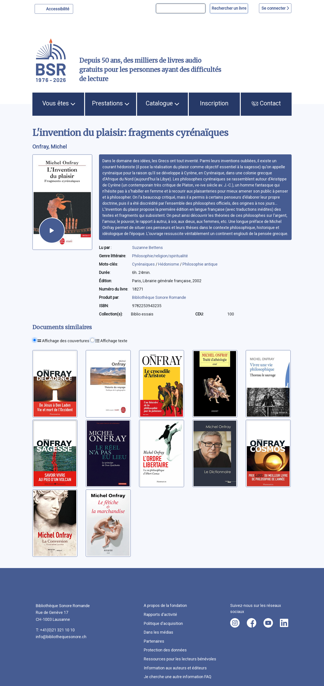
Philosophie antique (200, 264)
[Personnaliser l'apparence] (53, 9)
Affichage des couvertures (63, 340)
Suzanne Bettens (147, 247)
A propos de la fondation (165, 605)
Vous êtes (58, 103)
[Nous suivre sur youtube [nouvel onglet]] (268, 623)
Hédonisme (169, 264)
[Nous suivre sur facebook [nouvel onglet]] (251, 623)
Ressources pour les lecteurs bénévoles (180, 659)
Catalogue (162, 103)
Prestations (110, 103)
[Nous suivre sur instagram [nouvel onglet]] (235, 623)
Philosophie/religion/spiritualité (160, 255)
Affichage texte (111, 340)
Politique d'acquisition (163, 623)
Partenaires (154, 641)
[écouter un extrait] (52, 230)
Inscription (214, 103)
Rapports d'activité (160, 614)
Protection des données (165, 650)
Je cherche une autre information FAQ (177, 676)
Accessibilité (58, 8)
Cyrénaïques (144, 264)
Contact (266, 103)
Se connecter (275, 8)
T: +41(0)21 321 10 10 (55, 630)
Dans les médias (158, 632)
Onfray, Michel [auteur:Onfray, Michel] (49, 147)
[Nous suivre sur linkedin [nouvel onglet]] (284, 623)
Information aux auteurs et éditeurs (175, 668)
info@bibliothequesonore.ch (61, 636)
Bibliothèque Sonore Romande (159, 297)
